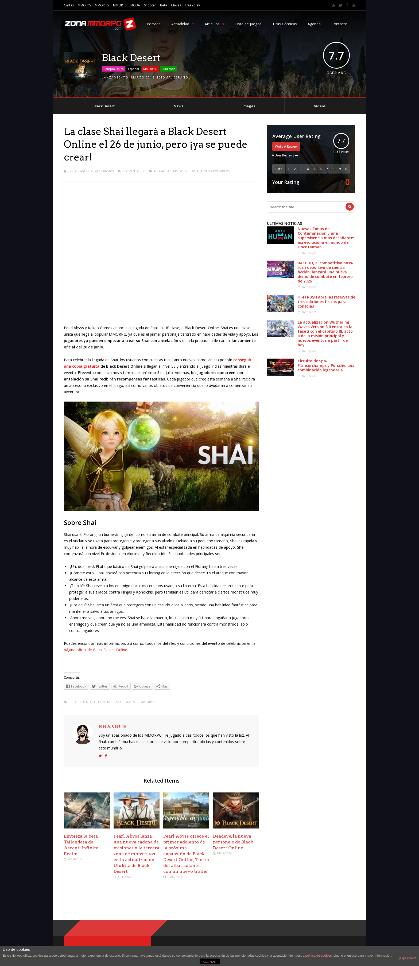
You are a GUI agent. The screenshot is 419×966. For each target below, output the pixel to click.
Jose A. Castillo (80, 171)
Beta (163, 5)
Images (248, 106)
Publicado (168, 69)
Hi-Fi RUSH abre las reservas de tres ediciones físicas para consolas (326, 301)
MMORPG (102, 5)
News (178, 106)
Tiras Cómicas (284, 23)
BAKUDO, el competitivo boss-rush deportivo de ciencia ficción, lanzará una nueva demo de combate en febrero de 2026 (326, 272)
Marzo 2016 (142, 77)
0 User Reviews (283, 155)
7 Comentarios (133, 171)
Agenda (314, 23)
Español (133, 69)
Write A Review (286, 146)
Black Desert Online (95, 701)
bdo (72, 701)
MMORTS (119, 5)
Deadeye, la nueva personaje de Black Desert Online (233, 842)
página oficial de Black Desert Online (95, 649)
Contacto (339, 23)
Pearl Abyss (147, 701)
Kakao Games (124, 701)
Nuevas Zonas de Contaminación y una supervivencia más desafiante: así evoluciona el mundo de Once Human (326, 237)
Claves (176, 5)
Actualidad (182, 23)
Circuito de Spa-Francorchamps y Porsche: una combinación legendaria (326, 365)
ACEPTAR (209, 961)
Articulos (214, 23)
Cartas (69, 5)
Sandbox (211, 171)
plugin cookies (407, 958)
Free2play (192, 5)
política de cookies (318, 955)
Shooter (150, 5)
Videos (319, 106)
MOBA (135, 5)
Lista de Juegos (248, 23)
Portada (154, 23)
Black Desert (104, 106)
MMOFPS (84, 5)
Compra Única (113, 69)
